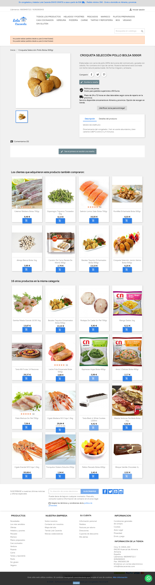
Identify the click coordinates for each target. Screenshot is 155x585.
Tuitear (97, 74)
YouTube (115, 491)
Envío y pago (119, 536)
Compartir (91, 74)
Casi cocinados (16, 543)
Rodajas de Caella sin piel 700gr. (93, 320)
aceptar (76, 583)
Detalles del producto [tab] (108, 119)
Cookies (117, 527)
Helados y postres (17, 531)
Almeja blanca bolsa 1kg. (27, 260)
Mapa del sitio (50, 528)
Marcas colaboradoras (54, 534)
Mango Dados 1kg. (127, 320)
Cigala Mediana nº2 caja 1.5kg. (60, 418)
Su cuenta (85, 515)
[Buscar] (129, 30)
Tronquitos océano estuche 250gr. (60, 467)
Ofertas (13, 528)
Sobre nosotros (51, 521)
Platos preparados (17, 540)
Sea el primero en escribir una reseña (77, 151)
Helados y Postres (74, 17)
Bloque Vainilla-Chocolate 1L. (127, 467)
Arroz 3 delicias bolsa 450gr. (127, 369)
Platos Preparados (124, 17)
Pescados (92, 17)
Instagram (121, 491)
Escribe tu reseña (89, 82)
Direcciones (84, 531)
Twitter (110, 491)
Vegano (127, 20)
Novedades (14, 521)
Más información (120, 577)
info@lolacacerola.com (124, 566)
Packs (12, 559)
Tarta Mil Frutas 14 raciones (27, 369)
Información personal (88, 521)
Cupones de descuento (88, 534)
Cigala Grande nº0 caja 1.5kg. (27, 467)
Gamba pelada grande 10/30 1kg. (27, 320)
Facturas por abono (87, 528)
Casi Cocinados (45, 20)
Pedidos (82, 524)
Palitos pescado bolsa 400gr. (94, 467)
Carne (84, 20)
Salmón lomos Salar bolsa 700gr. (94, 211)
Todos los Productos (48, 17)
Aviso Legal (118, 530)
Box (118, 20)
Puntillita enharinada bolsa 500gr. (127, 211)
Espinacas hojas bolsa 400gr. (94, 369)
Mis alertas (83, 537)
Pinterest (104, 74)
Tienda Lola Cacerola (53, 531)
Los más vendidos (17, 524)
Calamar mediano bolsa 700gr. (27, 211)
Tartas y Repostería (102, 20)
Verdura (61, 20)
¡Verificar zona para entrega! (112, 108)
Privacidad (118, 533)
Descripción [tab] (90, 119)
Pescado (13, 534)
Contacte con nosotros (54, 524)
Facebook (105, 491)
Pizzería (73, 20)
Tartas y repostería (17, 556)
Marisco (105, 17)
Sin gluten (42, 24)
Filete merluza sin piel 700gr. (27, 418)
